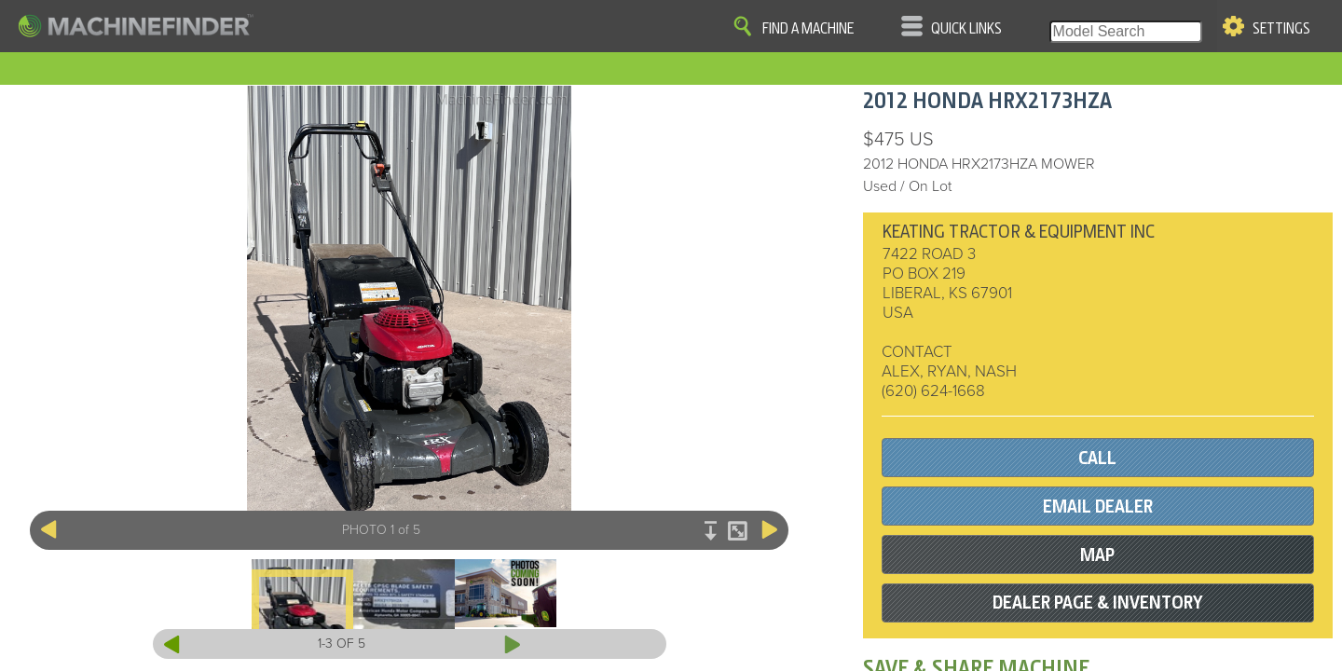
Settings (1281, 28)
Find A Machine (808, 28)
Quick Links (966, 28)
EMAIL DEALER (1098, 506)
